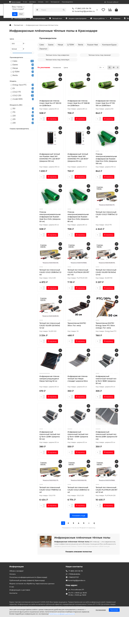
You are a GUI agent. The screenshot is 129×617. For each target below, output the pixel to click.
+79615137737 (73, 577)
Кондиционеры (20, 18)
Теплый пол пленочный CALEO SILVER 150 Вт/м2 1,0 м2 (106, 272)
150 (14, 108)
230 (14, 123)
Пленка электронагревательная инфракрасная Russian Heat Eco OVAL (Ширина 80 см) (78, 216)
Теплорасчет (55, 2)
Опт (47, 2)
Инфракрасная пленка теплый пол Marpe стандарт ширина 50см (78, 378)
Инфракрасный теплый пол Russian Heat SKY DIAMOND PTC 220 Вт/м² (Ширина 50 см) (78, 157)
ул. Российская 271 (76, 589)
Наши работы (102, 18)
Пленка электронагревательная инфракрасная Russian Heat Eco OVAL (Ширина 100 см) (106, 159)
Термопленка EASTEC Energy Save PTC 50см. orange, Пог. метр (105, 325)
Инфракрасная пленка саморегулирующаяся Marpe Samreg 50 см (49, 378)
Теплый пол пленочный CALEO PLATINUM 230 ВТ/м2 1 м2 (78, 272)
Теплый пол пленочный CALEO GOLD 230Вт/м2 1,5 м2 (78, 489)
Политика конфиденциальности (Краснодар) (28, 577)
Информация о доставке (19, 590)
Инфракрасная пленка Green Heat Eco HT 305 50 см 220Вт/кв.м (50, 103)
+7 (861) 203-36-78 (81, 8)
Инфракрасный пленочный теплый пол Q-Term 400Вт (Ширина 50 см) (78, 435)
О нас (25, 2)
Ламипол (43, 49)
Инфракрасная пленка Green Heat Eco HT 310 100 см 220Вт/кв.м (106, 103)
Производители (67, 2)
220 (14, 116)
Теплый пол (18, 25)
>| (94, 523)
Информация (16, 566)
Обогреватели (39, 18)
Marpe (15, 68)
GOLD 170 (17, 92)
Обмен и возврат (16, 571)
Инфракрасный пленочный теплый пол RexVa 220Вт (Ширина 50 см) (106, 435)
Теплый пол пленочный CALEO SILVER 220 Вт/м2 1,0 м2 (49, 325)
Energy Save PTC (20, 85)
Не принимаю (101, 610)
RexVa (15, 75)
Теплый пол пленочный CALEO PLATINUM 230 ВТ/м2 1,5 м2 (106, 489)
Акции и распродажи (80, 18)
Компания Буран (109, 45)
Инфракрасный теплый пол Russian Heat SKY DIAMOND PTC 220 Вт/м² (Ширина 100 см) (49, 157)
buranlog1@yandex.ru (83, 11)
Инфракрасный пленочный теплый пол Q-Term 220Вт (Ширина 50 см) (49, 435)
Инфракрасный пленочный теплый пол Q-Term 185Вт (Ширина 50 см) (106, 379)
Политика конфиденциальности (62, 614)
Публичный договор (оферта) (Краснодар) (27, 580)
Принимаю (114, 610)
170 (14, 112)
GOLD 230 (17, 95)
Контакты (13, 593)
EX (14, 88)
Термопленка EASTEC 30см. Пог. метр (77, 324)
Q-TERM (16, 72)
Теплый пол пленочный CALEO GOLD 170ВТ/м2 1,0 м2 (106, 214)
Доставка (32, 2)
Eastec (15, 65)
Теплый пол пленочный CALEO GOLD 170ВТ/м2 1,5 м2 (50, 489)
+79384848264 (74, 574)
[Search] (53, 10)
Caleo (15, 61)
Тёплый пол (58, 18)
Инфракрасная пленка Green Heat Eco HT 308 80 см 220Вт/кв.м (79, 103)
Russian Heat (92, 45)
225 (14, 119)
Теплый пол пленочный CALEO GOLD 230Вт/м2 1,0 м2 (50, 272)
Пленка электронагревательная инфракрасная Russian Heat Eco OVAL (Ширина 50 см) (50, 216)
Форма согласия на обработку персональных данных (31, 583)
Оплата (40, 2)
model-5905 (18, 99)
